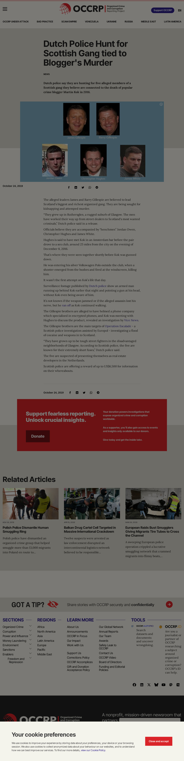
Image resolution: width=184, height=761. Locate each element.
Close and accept (159, 741)
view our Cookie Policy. (93, 750)
